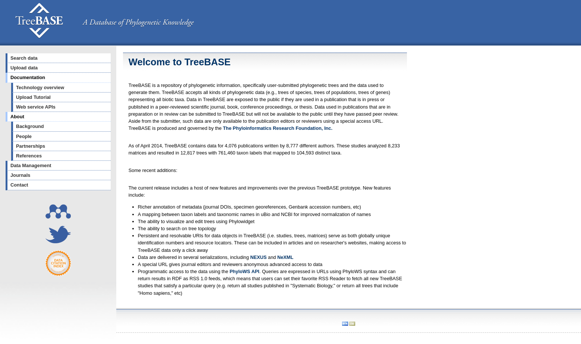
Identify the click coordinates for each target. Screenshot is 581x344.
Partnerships (30, 146)
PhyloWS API (244, 271)
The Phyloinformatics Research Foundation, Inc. (277, 128)
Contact (19, 185)
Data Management (30, 165)
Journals (20, 175)
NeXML (285, 257)
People (24, 136)
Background (30, 126)
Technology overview (40, 87)
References (29, 156)
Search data (24, 58)
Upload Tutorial (33, 97)
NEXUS (258, 257)
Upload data (24, 68)
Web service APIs (36, 107)
